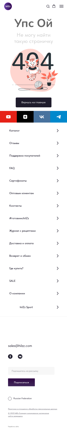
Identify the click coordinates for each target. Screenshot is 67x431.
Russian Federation (22, 398)
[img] (15, 331)
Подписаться (21, 382)
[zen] (25, 117)
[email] (31, 371)
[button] (48, 6)
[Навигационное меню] (61, 6)
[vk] (42, 117)
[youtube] (8, 117)
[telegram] (58, 117)
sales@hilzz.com (20, 346)
